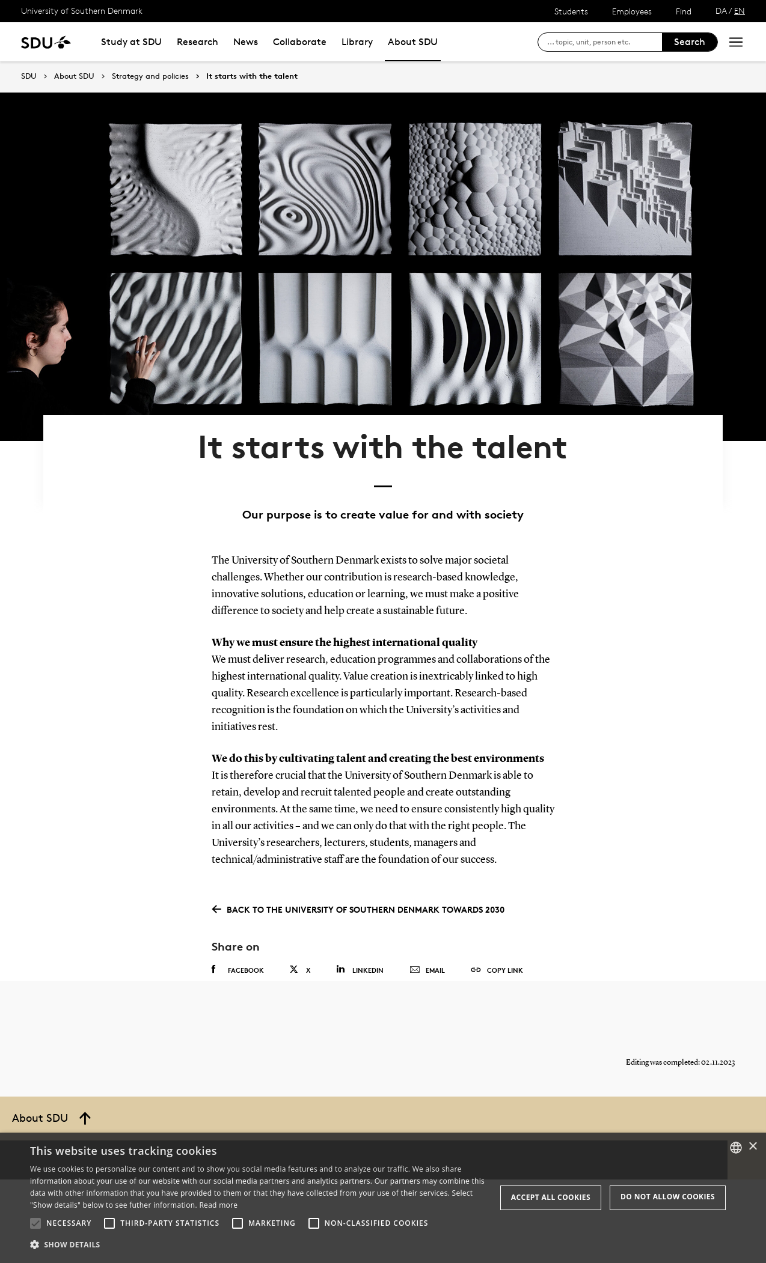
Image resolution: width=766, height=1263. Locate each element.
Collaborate (299, 41)
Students (571, 11)
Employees (632, 11)
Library (357, 41)
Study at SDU (131, 41)
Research (197, 41)
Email (427, 924)
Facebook (238, 923)
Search (689, 41)
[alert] (383, 1198)
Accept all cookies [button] (550, 1197)
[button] (35, 1223)
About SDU (413, 41)
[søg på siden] (604, 42)
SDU (29, 76)
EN (739, 10)
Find (683, 11)
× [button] (752, 1146)
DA (721, 10)
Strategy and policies (150, 76)
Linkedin (360, 923)
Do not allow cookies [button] (667, 1196)
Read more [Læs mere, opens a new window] (218, 1205)
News (245, 41)
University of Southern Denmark (81, 10)
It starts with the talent (252, 76)
